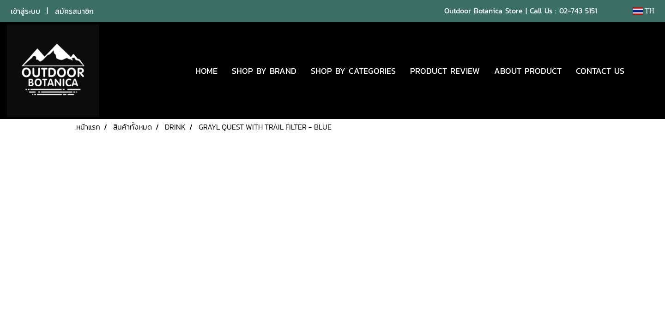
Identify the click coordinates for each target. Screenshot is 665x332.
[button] (645, 70)
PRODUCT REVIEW (445, 71)
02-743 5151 (578, 10)
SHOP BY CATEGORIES (353, 71)
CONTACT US (600, 71)
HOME (206, 71)
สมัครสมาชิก (74, 11)
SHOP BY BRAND (264, 71)
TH (643, 11)
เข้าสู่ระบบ (25, 11)
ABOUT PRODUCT (528, 71)
